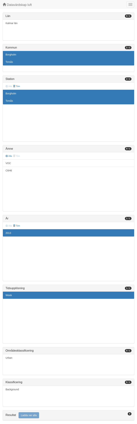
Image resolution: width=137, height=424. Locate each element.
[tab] (68, 415)
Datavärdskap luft (17, 5)
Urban (9, 357)
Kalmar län (11, 23)
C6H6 (9, 170)
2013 (8, 233)
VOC (8, 163)
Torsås (9, 61)
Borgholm (11, 54)
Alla (9, 156)
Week (9, 295)
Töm (16, 86)
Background (12, 389)
